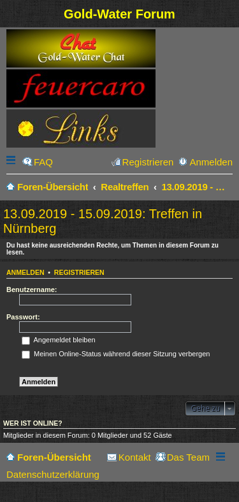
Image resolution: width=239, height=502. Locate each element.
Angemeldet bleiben (59, 340)
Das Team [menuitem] (188, 457)
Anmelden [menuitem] (211, 162)
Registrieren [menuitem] (148, 162)
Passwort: (23, 317)
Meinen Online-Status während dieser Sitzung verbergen (116, 354)
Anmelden (25, 272)
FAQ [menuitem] (43, 162)
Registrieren (79, 272)
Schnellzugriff (12, 161)
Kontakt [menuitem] (135, 457)
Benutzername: (31, 289)
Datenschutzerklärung (52, 474)
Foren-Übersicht (54, 457)
